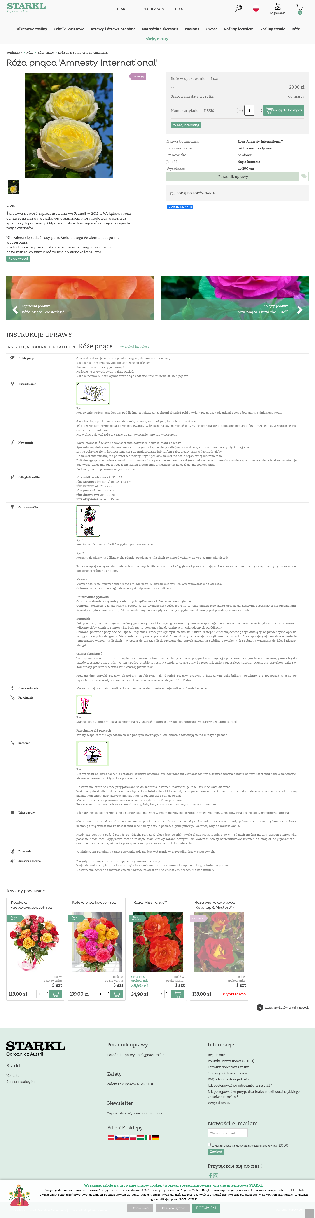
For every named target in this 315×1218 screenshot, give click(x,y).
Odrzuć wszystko (172, 1208)
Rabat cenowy (136, 916)
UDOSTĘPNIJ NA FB (180, 207)
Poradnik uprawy (233, 176)
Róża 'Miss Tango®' (150, 901)
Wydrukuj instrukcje (134, 345)
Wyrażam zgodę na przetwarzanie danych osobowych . (251, 1143)
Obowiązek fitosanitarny (227, 1071)
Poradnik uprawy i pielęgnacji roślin (136, 1053)
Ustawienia (140, 1208)
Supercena (14, 916)
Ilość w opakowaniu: (53, 977)
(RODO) (284, 1143)
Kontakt (12, 1074)
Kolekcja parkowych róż (94, 901)
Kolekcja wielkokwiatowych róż (31, 903)
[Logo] (26, 8)
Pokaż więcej (18, 257)
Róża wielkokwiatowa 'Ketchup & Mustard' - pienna (215, 904)
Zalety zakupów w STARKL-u (130, 1082)
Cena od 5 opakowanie (139, 977)
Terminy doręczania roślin (228, 1065)
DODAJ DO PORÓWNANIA (195, 193)
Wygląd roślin (219, 1101)
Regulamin (216, 1053)
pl (256, 8)
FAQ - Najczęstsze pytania (228, 1077)
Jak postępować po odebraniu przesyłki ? (240, 1083)
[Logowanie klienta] (277, 8)
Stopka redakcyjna (21, 1080)
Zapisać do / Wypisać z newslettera (135, 1111)
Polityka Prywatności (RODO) (231, 1059)
